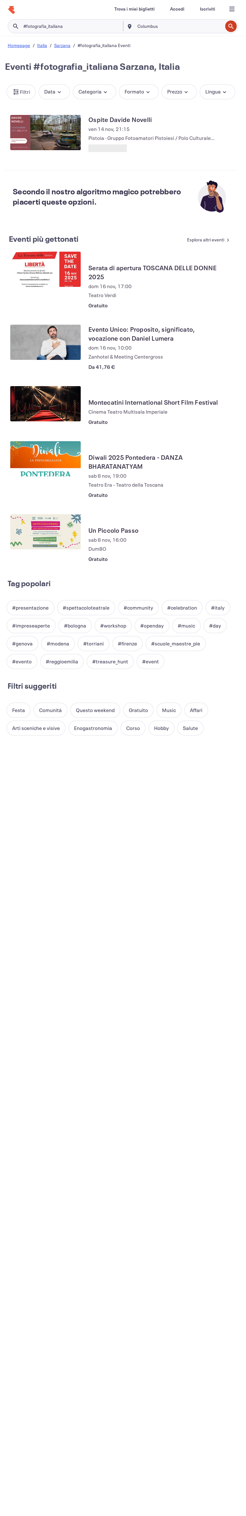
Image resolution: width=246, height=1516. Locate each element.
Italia (42, 45)
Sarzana (62, 45)
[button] (21, 92)
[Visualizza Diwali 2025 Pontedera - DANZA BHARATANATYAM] (45, 458)
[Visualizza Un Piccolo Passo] (45, 531)
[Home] (11, 10)
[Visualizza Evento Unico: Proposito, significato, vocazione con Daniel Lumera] (45, 342)
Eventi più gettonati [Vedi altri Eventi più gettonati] (43, 239)
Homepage (19, 45)
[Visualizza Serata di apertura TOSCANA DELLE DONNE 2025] (45, 269)
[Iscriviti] (207, 9)
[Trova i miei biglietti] (134, 9)
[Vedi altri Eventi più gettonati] (204, 240)
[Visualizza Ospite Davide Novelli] (45, 132)
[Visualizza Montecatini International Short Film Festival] (45, 403)
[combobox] (179, 26)
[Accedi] (177, 9)
